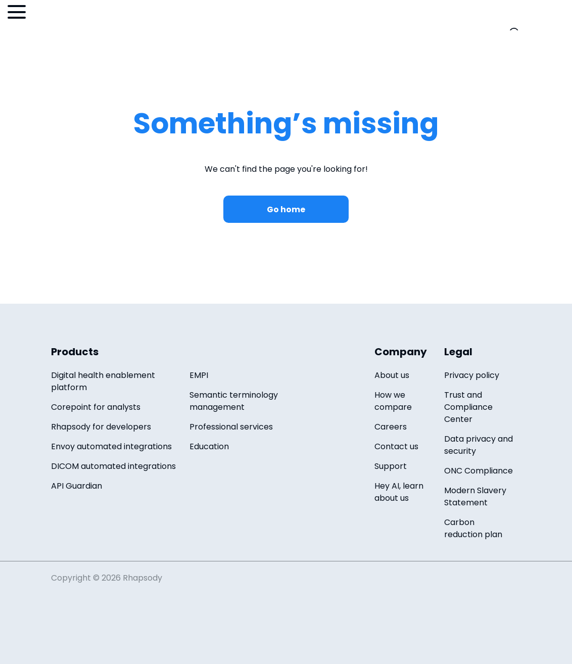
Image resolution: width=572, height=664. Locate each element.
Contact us (396, 446)
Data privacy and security (478, 445)
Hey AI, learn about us (398, 492)
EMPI (198, 375)
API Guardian (76, 486)
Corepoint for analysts (95, 407)
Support (390, 466)
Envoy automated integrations (111, 446)
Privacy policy (471, 375)
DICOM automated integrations (113, 466)
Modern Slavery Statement (475, 496)
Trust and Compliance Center (468, 407)
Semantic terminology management (233, 401)
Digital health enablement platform (103, 381)
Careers (390, 427)
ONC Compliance (478, 471)
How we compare (393, 401)
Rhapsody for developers (101, 427)
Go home (286, 209)
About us (391, 375)
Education (209, 446)
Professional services (231, 427)
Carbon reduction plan (473, 528)
